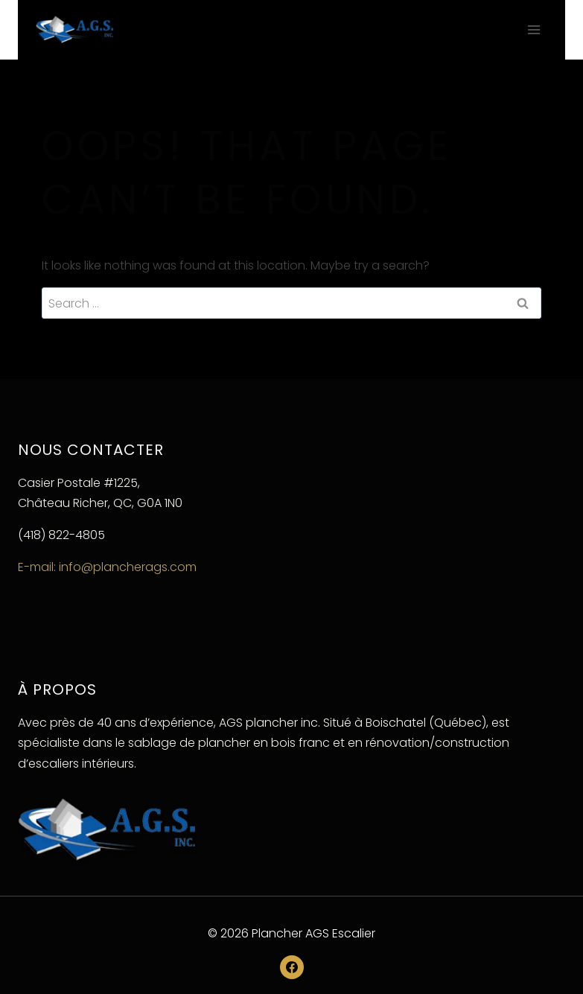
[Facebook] (292, 967)
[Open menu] (533, 29)
